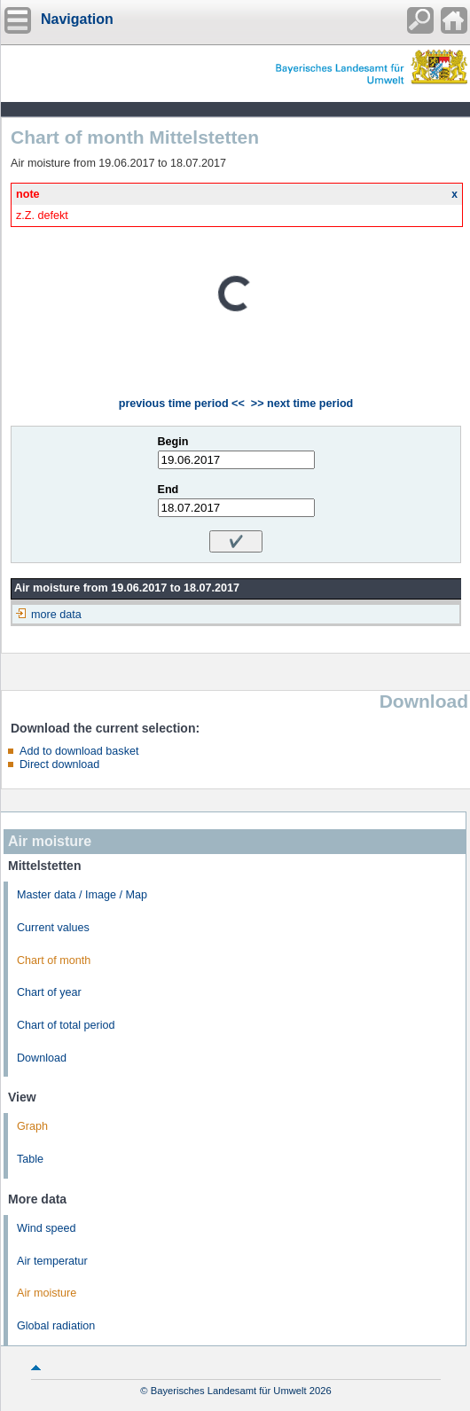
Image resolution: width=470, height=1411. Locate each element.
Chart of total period (66, 1025)
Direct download (59, 764)
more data (56, 614)
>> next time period (302, 403)
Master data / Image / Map (82, 895)
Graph (32, 1126)
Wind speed (46, 1228)
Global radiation (56, 1326)
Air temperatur (52, 1261)
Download (42, 1058)
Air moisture (46, 1293)
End (168, 489)
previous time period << (182, 403)
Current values (53, 927)
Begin (173, 441)
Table (30, 1159)
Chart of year (49, 992)
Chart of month (53, 960)
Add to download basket (79, 751)
